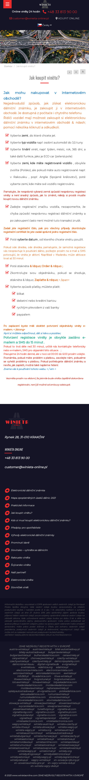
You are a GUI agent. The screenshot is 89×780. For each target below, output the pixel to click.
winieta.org (44, 730)
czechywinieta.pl (19, 661)
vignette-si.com (68, 715)
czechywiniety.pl (41, 661)
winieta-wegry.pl (67, 727)
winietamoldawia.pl (21, 742)
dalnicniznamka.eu (23, 664)
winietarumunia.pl (20, 745)
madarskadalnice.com (29, 685)
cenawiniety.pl (71, 655)
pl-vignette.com (46, 691)
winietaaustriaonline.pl (29, 733)
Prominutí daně (20, 542)
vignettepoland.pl (45, 718)
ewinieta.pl (70, 673)
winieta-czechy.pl (67, 724)
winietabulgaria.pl (20, 736)
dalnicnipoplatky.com (66, 661)
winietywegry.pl (42, 757)
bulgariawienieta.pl (59, 652)
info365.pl (22, 676)
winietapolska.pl (69, 742)
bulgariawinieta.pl (20, 655)
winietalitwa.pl (45, 739)
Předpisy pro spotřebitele (25, 527)
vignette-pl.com (67, 712)
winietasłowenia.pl (70, 748)
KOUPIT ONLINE (69, 18)
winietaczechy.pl (69, 736)
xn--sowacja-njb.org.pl (66, 760)
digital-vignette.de (48, 664)
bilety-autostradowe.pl (32, 652)
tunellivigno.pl (45, 709)
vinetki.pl (64, 718)
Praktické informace (22, 505)
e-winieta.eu (28, 667)
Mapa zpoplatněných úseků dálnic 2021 (33, 497)
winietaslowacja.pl (68, 745)
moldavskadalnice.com (58, 685)
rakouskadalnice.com (32, 694)
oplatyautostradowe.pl (21, 691)
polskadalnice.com (70, 691)
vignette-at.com (66, 709)
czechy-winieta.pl (67, 658)
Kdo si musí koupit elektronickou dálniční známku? (40, 520)
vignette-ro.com (46, 715)
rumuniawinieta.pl (58, 694)
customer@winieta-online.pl (29, 18)
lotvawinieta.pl (20, 682)
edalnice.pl (62, 667)
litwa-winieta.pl (63, 676)
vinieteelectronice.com (59, 721)
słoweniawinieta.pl (23, 709)
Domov (8, 66)
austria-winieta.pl (19, 649)
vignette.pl (25, 718)
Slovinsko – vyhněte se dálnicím (29, 550)
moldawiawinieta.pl (32, 688)
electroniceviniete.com (59, 670)
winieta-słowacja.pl (44, 727)
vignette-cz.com (45, 712)
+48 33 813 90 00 (59, 12)
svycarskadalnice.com (31, 706)
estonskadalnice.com (48, 673)
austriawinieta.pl (42, 649)
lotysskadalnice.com (65, 682)
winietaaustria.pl (64, 730)
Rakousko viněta (20, 557)
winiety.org (65, 751)
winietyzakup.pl (19, 760)
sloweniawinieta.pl (69, 703)
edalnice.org (45, 667)
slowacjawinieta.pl (44, 703)
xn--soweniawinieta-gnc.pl (29, 763)
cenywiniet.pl (19, 658)
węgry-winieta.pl (40, 760)
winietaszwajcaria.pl (44, 748)
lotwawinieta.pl (41, 682)
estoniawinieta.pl (23, 673)
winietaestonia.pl (24, 739)
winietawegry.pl (26, 751)
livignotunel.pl (42, 679)
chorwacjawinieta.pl (42, 658)
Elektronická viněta (22, 579)
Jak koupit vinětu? (21, 512)
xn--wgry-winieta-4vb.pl (61, 763)
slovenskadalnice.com (30, 700)
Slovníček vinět (19, 587)
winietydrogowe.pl (29, 754)
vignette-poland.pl (22, 715)
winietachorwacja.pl (45, 736)
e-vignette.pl (69, 664)
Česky (44, 25)
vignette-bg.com (22, 712)
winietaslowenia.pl (19, 748)
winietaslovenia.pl (44, 745)
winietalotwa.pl (66, 739)
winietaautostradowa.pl (59, 733)
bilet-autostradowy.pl (67, 649)
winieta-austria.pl (44, 724)
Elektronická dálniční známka (28, 490)
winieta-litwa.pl (20, 727)
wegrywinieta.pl (21, 724)
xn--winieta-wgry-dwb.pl (44, 766)
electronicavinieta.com (29, 670)
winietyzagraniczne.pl (66, 757)
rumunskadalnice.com (32, 697)
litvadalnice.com (41, 676)
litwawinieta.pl (22, 679)
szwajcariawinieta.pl (58, 706)
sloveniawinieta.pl (59, 697)
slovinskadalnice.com (58, 700)
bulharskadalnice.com (46, 655)
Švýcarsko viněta (20, 564)
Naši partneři (18, 572)
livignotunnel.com (64, 679)
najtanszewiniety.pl (57, 688)
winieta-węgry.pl (25, 730)
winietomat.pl (47, 751)
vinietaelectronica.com (29, 721)
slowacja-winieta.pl (20, 703)
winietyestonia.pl (19, 757)
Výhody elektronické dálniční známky (32, 535)
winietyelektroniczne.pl (57, 754)
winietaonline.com (46, 742)
